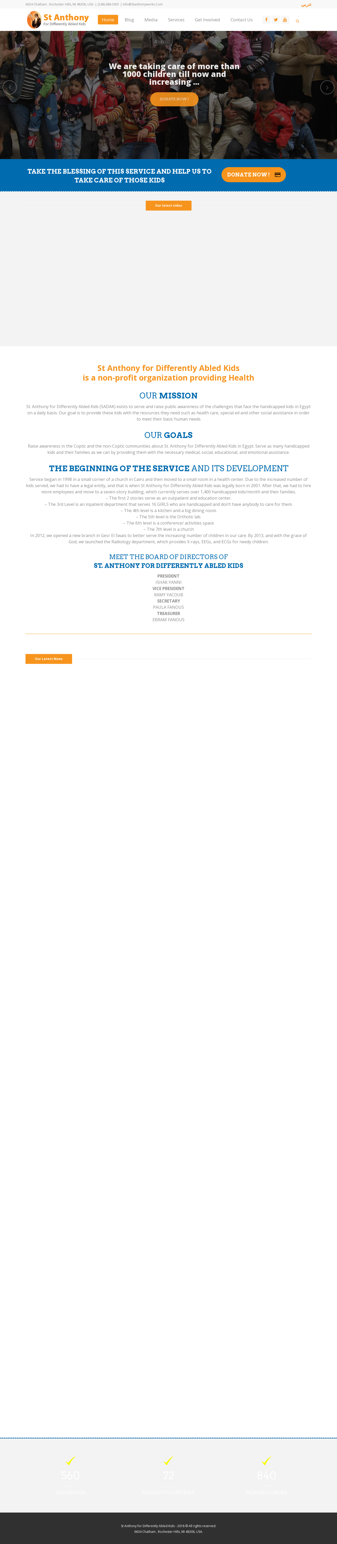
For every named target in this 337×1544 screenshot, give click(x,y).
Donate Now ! (174, 99)
